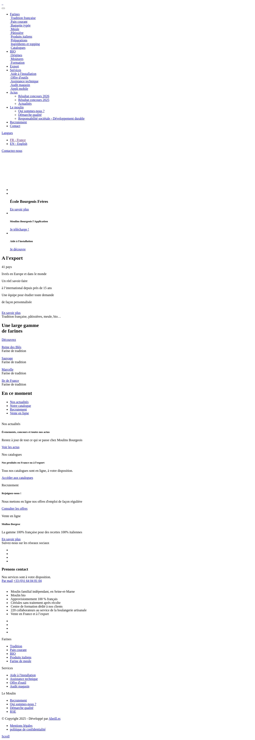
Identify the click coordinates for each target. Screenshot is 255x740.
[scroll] (6, 736)
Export (14, 66)
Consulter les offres (15, 508)
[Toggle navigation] (3, 8)
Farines (15, 14)
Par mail (7, 581)
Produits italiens (20, 657)
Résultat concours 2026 (33, 96)
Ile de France (10, 380)
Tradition (16, 646)
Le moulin (17, 107)
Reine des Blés (11, 347)
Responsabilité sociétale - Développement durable (51, 118)
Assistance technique (24, 679)
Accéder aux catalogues (17, 477)
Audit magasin (19, 686)
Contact (15, 126)
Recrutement (18, 122)
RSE (13, 711)
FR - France (18, 140)
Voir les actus (10, 447)
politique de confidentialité (27, 729)
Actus (14, 92)
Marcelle (7, 369)
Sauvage (7, 358)
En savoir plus (11, 313)
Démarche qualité (30, 115)
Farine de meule (20, 661)
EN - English (18, 143)
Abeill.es (54, 718)
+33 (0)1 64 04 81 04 (28, 581)
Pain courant (18, 650)
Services (15, 70)
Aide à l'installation (23, 675)
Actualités (25, 103)
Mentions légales (21, 725)
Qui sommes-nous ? (31, 111)
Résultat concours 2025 (33, 100)
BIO (13, 653)
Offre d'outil (18, 682)
